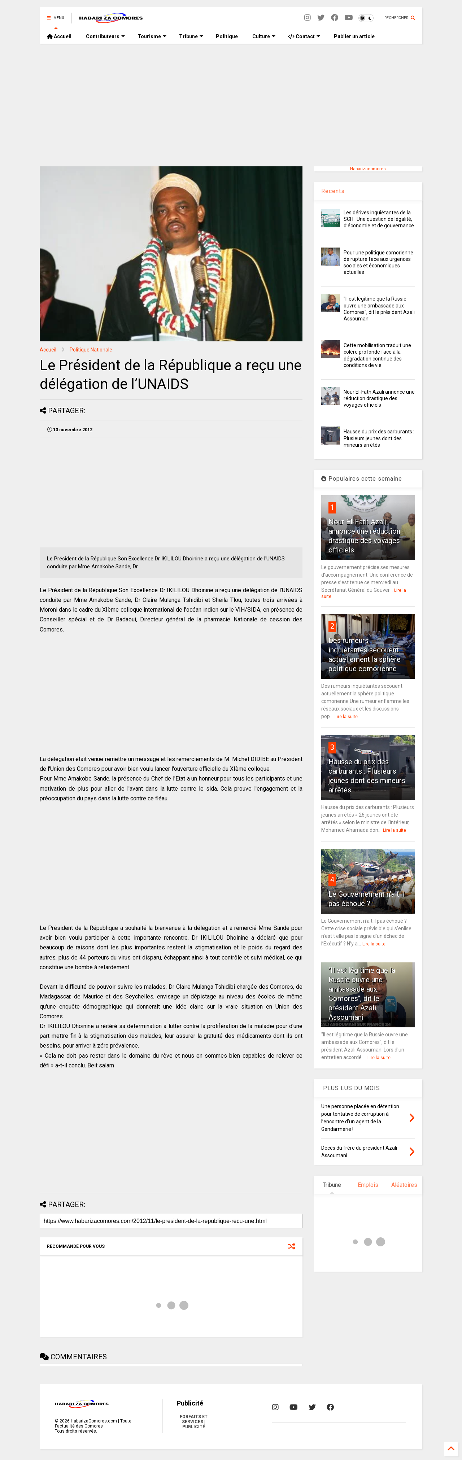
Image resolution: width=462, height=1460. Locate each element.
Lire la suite (346, 716)
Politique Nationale (91, 350)
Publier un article (354, 36)
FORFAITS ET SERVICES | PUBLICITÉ (194, 1421)
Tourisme (152, 36)
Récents (333, 191)
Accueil (59, 36)
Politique (227, 36)
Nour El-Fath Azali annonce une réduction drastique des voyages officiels (379, 398)
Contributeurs (105, 36)
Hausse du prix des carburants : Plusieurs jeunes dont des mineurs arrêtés (379, 438)
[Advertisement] (231, 105)
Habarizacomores (368, 168)
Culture (263, 36)
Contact (304, 36)
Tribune (191, 36)
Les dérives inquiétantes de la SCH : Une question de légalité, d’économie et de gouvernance (379, 219)
